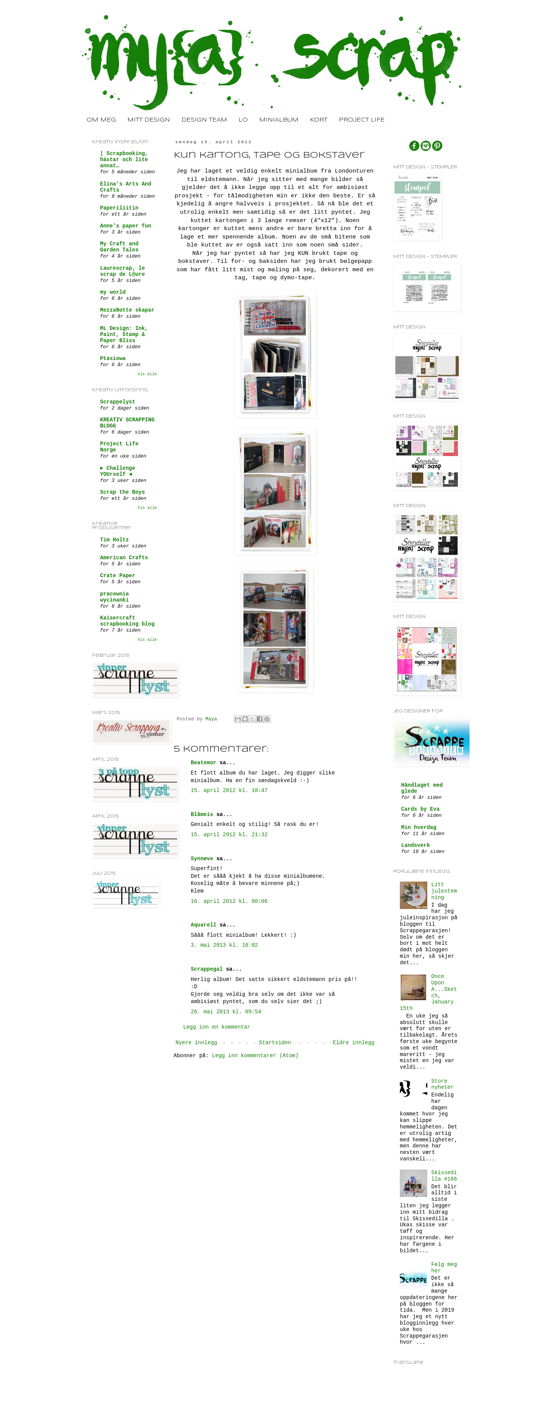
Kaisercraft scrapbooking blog (127, 621)
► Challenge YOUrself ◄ (117, 471)
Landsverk (415, 845)
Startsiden (275, 1043)
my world (113, 292)
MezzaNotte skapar (127, 310)
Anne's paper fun (125, 226)
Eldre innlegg (353, 1043)
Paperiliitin (119, 208)
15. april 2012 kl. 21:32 (229, 835)
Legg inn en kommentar (216, 1027)
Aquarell (203, 925)
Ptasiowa (113, 358)
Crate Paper (117, 576)
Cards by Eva (420, 809)
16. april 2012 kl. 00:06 (229, 901)
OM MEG (101, 120)
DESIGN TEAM (204, 120)
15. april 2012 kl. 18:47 (229, 790)
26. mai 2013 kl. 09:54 (226, 1012)
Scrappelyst (117, 402)
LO (243, 120)
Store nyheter (442, 1084)
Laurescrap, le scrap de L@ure (122, 271)
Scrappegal (207, 969)
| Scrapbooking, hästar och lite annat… (124, 159)
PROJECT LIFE (362, 120)
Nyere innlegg (196, 1043)
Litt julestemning (444, 891)
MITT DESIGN (148, 120)
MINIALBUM (278, 120)
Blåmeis (202, 814)
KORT (318, 120)
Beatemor (203, 763)
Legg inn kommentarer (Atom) (255, 1056)
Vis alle (147, 374)
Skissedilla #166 (444, 1176)
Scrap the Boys (122, 492)
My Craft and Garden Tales (119, 247)
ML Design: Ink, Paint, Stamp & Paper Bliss (124, 334)
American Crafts (124, 558)
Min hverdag (418, 827)
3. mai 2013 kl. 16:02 (224, 945)
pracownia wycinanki (114, 597)
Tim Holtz (114, 540)
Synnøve (202, 859)
